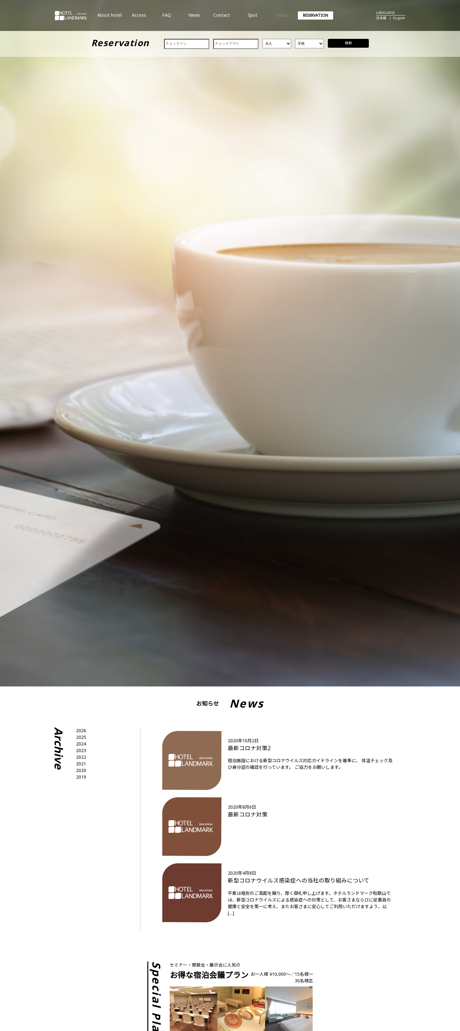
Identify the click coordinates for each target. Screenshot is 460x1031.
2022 (81, 757)
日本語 (381, 17)
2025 (81, 737)
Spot (252, 17)
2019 (81, 777)
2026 (81, 730)
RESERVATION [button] (315, 15)
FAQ (166, 17)
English (399, 17)
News (194, 17)
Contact (221, 17)
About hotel (109, 17)
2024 (81, 744)
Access (139, 17)
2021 (81, 764)
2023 (81, 750)
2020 (81, 770)
